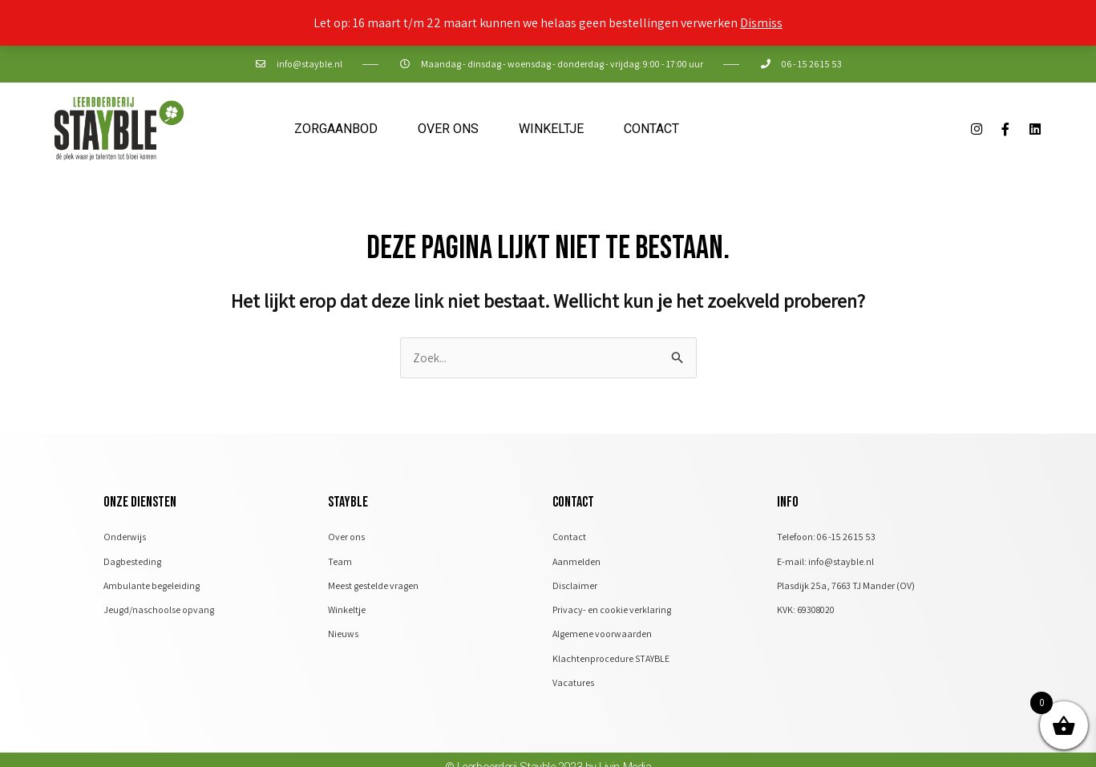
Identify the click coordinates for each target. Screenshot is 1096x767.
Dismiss (761, 22)
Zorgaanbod (336, 128)
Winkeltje (551, 128)
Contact (651, 128)
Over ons (448, 128)
